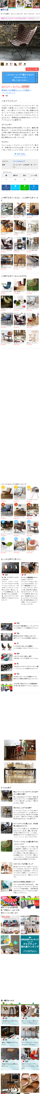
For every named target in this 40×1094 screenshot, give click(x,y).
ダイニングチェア (17, 14)
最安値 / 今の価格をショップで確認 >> (16, 90)
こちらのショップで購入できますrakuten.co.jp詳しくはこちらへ (20, 77)
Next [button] (37, 42)
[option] (20, 41)
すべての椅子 (5, 14)
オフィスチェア (29, 14)
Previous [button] (3, 42)
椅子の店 (4, 10)
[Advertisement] (20, 416)
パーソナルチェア (8, 93)
